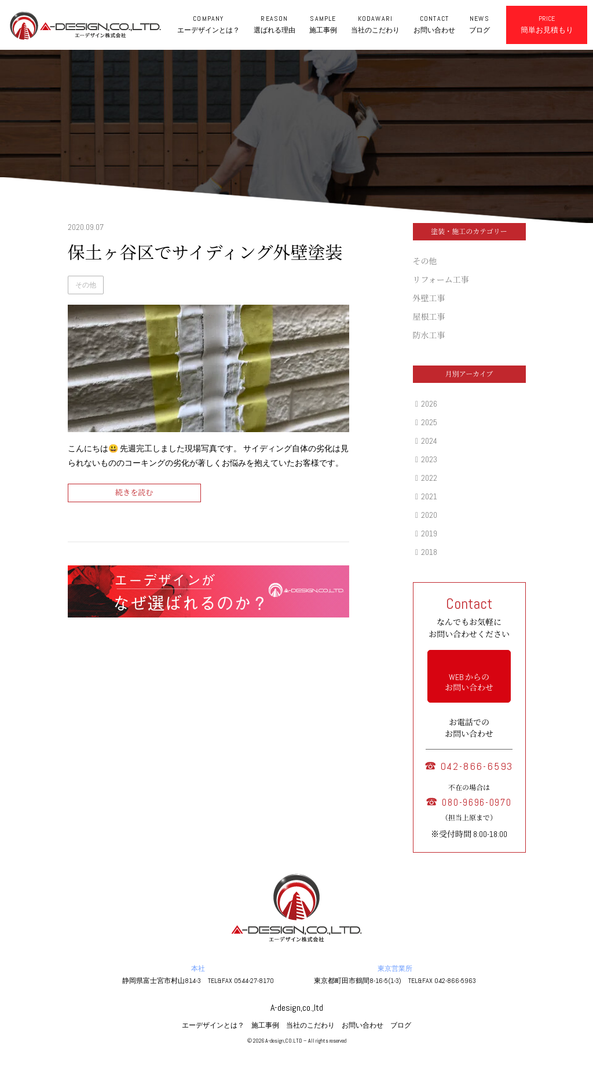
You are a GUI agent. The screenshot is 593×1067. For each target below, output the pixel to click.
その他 (85, 285)
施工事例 (265, 1025)
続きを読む (134, 493)
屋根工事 (429, 317)
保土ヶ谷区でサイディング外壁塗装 (205, 253)
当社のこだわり (310, 1025)
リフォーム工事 (441, 280)
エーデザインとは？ (213, 1025)
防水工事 (429, 335)
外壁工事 (429, 298)
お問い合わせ (362, 1025)
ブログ (400, 1025)
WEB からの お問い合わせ (469, 682)
